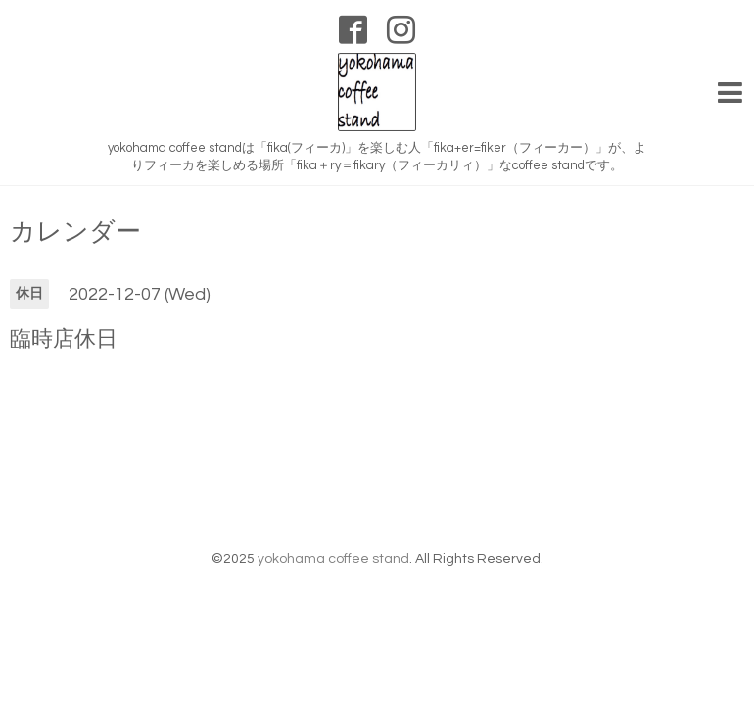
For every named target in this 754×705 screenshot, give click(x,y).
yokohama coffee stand (333, 555)
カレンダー (75, 228)
